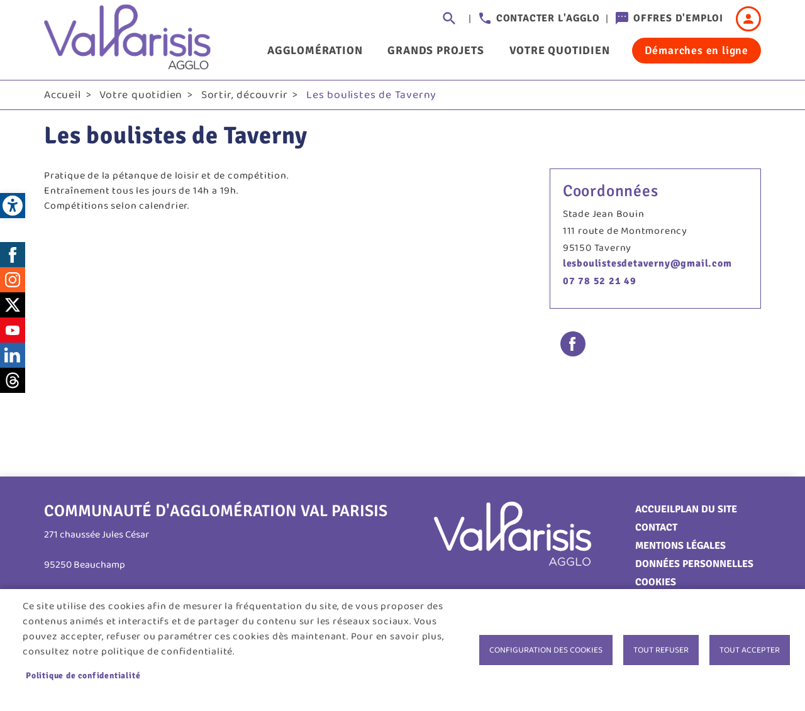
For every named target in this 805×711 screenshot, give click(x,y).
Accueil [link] (62, 95)
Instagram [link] (12, 279)
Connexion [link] (748, 18)
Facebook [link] (12, 254)
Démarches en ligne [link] (696, 50)
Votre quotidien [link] (559, 50)
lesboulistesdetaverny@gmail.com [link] (647, 263)
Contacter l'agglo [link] (548, 18)
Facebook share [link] (573, 343)
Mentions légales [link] (680, 545)
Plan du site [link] (706, 509)
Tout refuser (661, 650)
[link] (12, 205)
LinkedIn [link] (12, 355)
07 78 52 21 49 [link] (599, 281)
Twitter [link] (12, 304)
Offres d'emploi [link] (678, 18)
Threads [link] (12, 380)
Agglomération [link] (314, 50)
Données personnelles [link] (694, 564)
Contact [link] (656, 527)
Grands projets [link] (435, 50)
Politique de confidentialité (83, 675)
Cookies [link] (655, 582)
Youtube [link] (12, 330)
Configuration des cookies (545, 650)
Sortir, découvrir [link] (244, 95)
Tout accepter (749, 650)
